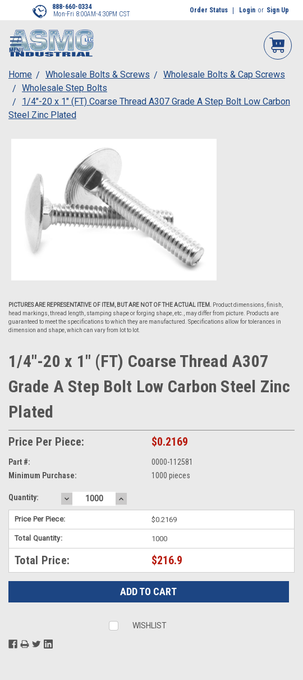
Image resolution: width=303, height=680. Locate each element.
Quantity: (23, 497)
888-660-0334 (71, 7)
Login (247, 10)
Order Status (209, 10)
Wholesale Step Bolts (64, 88)
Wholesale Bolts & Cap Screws (224, 74)
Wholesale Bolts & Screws (97, 74)
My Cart (278, 44)
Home (20, 74)
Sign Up (278, 10)
